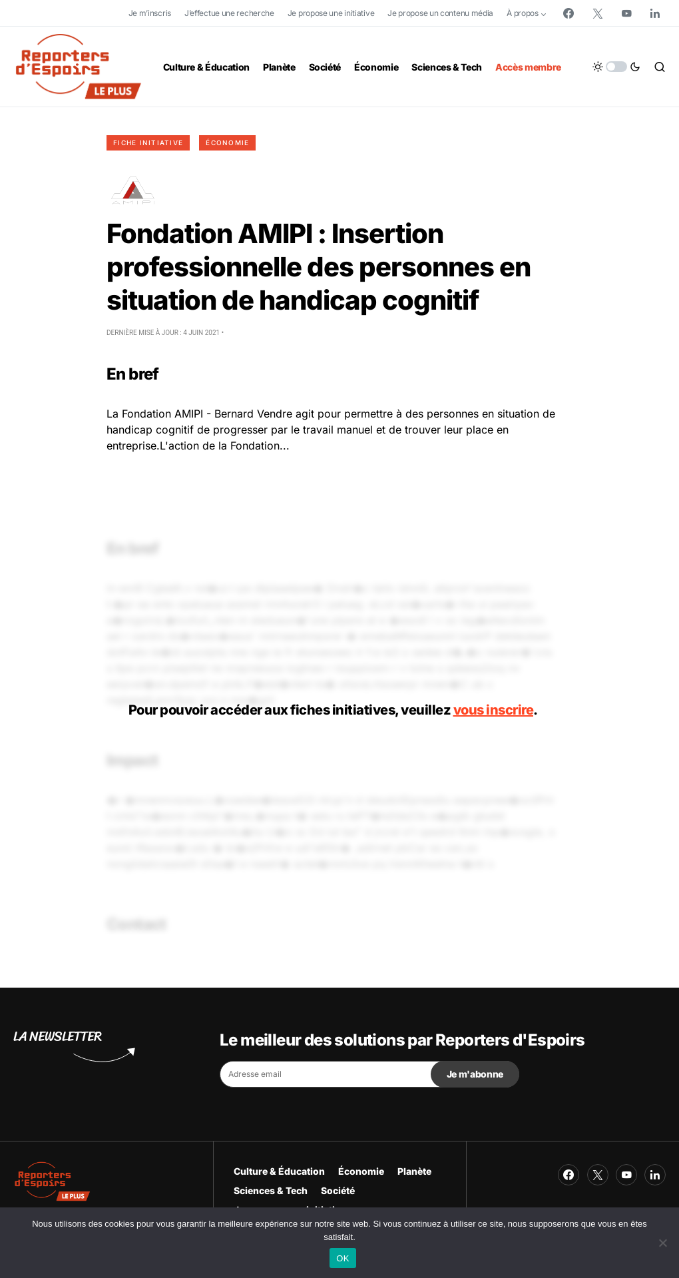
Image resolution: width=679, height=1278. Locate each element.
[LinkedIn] (655, 13)
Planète (414, 1171)
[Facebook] (568, 13)
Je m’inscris (149, 13)
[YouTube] (626, 13)
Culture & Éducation (279, 1171)
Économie (227, 143)
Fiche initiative (148, 143)
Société (338, 1190)
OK (342, 1258)
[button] (616, 66)
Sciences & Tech (271, 1190)
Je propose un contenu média (440, 13)
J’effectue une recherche (229, 13)
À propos (523, 13)
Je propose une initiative (331, 13)
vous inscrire (493, 710)
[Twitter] (597, 13)
